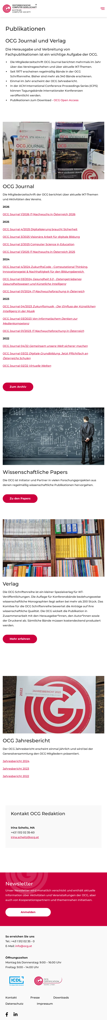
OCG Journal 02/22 (27, 365)
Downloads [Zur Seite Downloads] (61, 997)
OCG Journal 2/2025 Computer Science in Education (38, 244)
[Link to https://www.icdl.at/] (16, 982)
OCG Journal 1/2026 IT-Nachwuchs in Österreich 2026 (39, 214)
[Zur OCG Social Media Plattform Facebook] (6, 1015)
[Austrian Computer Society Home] (20, 8)
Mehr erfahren (20, 638)
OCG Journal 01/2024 (43, 291)
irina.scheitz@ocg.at (25, 837)
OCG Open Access (66, 100)
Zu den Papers (20, 498)
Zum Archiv (18, 386)
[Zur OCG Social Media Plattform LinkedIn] (15, 1015)
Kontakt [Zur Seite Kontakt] (11, 997)
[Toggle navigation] (103, 8)
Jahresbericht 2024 (16, 761)
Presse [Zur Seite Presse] (35, 997)
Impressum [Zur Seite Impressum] (45, 1003)
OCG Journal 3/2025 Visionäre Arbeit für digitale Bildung (41, 236)
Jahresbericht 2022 (16, 776)
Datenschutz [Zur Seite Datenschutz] (14, 1003)
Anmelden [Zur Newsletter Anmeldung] (28, 912)
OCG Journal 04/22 (45, 346)
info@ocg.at (23, 946)
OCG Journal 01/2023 (43, 331)
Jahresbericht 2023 (16, 768)
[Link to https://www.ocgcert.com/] (48, 982)
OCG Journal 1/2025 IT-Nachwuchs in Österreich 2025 (39, 251)
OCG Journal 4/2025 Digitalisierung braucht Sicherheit (40, 229)
